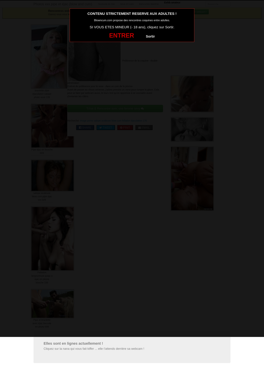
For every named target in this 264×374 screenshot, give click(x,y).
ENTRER (121, 35)
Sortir (150, 36)
